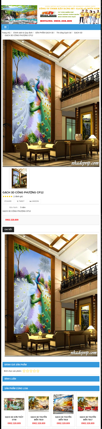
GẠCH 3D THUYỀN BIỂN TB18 (63, 418)
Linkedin (34, 201)
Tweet (20, 201)
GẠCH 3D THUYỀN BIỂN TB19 (39, 418)
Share (8, 201)
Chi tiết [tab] (8, 229)
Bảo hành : (13, 207)
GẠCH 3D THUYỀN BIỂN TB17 (88, 418)
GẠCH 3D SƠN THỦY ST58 (14, 418)
